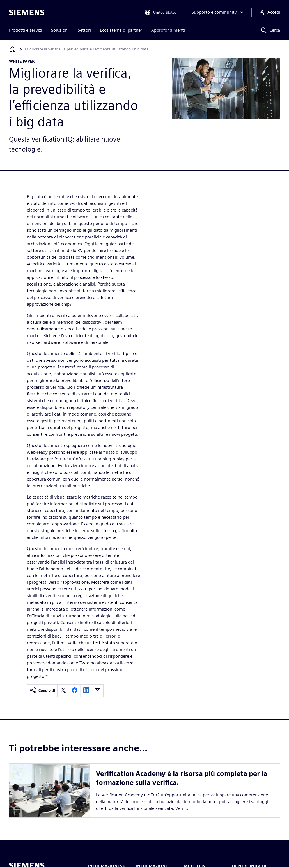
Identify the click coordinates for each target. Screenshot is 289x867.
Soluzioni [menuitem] (60, 30)
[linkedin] (86, 691)
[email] (97, 691)
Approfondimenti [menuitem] (168, 30)
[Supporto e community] (218, 12)
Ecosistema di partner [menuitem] (121, 30)
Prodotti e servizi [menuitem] (25, 30)
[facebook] (74, 691)
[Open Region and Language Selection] (163, 12)
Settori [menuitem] (84, 30)
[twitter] (63, 691)
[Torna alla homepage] (12, 49)
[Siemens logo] (26, 12)
